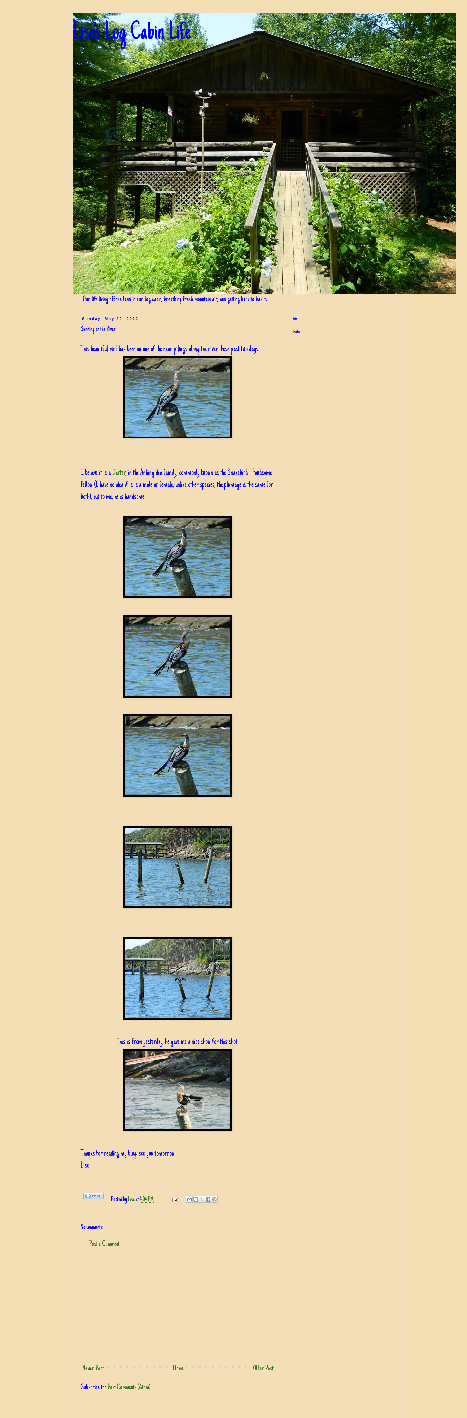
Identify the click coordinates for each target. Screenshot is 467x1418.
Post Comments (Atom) (128, 1387)
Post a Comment (104, 1244)
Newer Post (93, 1369)
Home (178, 1369)
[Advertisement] (178, 1307)
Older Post (263, 1369)
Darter (119, 473)
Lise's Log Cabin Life (132, 33)
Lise (132, 1199)
